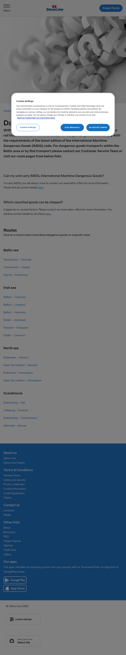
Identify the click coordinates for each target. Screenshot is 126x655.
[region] (63, 114)
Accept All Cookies (98, 127)
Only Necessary (72, 127)
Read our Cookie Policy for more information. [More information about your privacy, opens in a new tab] (36, 118)
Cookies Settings (28, 127)
